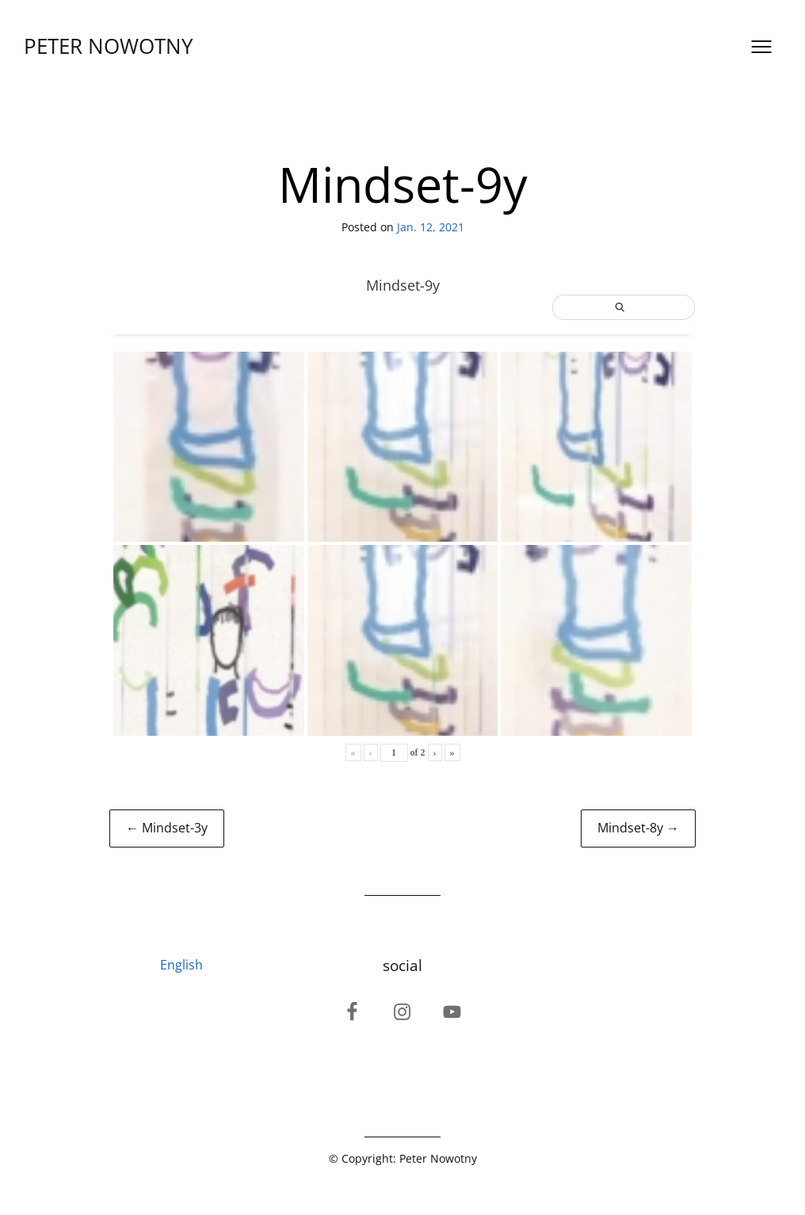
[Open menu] (761, 47)
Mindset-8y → (638, 827)
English (181, 964)
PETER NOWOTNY (108, 46)
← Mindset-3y (167, 827)
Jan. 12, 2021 (430, 226)
